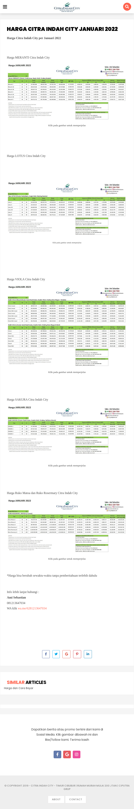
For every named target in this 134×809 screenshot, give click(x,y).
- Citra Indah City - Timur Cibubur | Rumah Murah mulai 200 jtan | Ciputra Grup (79, 787)
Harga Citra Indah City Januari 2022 (62, 29)
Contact (75, 799)
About (56, 799)
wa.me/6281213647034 (32, 608)
